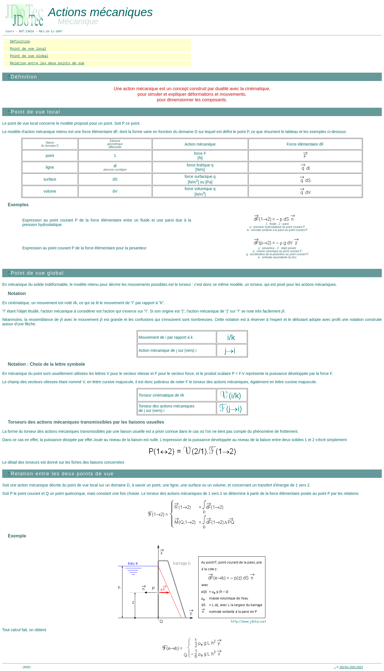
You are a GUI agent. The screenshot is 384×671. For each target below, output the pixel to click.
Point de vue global (29, 56)
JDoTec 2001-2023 (351, 667)
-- (335, 667)
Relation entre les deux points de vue (47, 63)
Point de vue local (28, 49)
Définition (20, 42)
